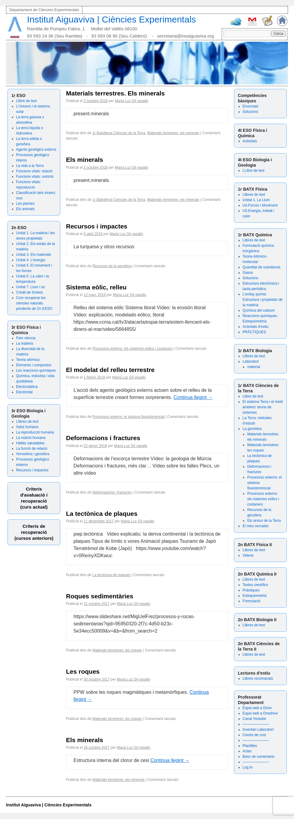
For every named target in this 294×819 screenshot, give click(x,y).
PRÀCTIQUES (254, 332)
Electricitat (24, 392)
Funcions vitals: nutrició (35, 176)
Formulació (251, 601)
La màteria (24, 343)
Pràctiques (251, 590)
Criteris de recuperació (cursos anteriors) (33, 532)
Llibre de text (26, 101)
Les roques (83, 671)
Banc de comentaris (258, 756)
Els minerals (84, 159)
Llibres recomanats (258, 678)
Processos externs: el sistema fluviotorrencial (128, 417)
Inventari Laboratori (258, 729)
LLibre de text (254, 170)
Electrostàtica (27, 387)
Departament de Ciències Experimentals (44, 10)
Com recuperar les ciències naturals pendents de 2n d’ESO (34, 303)
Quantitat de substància (261, 267)
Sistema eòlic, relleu (96, 287)
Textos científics (255, 585)
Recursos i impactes (32, 470)
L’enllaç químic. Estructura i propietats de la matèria (263, 299)
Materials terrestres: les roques (117, 650)
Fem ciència (26, 338)
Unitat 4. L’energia (30, 260)
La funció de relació (31, 448)
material (253, 367)
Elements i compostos (33, 365)
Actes (247, 751)
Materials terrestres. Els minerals (115, 93)
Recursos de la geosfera (111, 266)
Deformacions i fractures (103, 437)
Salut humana (27, 427)
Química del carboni (259, 310)
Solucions (250, 112)
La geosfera (252, 429)
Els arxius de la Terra (264, 520)
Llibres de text (27, 421)
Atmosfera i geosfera (33, 454)
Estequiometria (255, 596)
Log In (248, 767)
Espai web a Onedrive (260, 713)
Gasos (248, 272)
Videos (248, 555)
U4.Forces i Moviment (260, 205)
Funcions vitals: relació (34, 171)
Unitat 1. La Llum (256, 200)
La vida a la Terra (30, 166)
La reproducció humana (35, 432)
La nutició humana (31, 438)
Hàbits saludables (30, 443)
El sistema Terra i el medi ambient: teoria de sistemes (263, 407)
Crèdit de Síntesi (29, 292)
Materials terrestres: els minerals (173, 133)
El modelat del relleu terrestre (110, 369)
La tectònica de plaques (101, 513)
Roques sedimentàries (99, 596)
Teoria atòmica (28, 360)
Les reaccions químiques (36, 370)
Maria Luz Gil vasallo (131, 101)
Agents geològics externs (36, 149)
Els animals (25, 209)
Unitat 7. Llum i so (30, 287)
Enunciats (251, 106)
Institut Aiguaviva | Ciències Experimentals (111, 19)
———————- (256, 724)
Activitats (250, 141)
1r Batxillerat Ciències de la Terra (118, 133)
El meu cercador (256, 526)
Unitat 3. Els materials (33, 254)
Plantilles (250, 746)
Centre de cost (254, 735)
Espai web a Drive (257, 708)
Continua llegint (193, 397)
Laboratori (251, 361)
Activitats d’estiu (255, 327)
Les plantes (25, 203)
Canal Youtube (254, 719)
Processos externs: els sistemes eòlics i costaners (263, 498)
